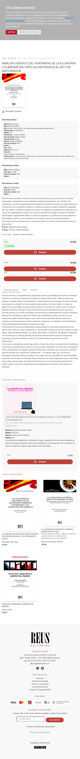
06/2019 (15, 433)
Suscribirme (55, 720)
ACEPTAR (11, 32)
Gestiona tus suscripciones (40, 732)
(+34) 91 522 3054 (49, 661)
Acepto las (41, 727)
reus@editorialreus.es (40, 663)
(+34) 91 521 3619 (33, 661)
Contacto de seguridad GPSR (40, 690)
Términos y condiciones (40, 684)
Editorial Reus (14, 124)
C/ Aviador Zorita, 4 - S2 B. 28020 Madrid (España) (40, 658)
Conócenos (40, 678)
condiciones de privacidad (45, 727)
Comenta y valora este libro (23, 234)
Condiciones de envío (40, 687)
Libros (5, 58)
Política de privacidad (40, 681)
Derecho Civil (12, 58)
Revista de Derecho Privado (21, 430)
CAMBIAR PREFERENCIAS (29, 32)
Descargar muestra (11, 111)
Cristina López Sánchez (20, 435)
